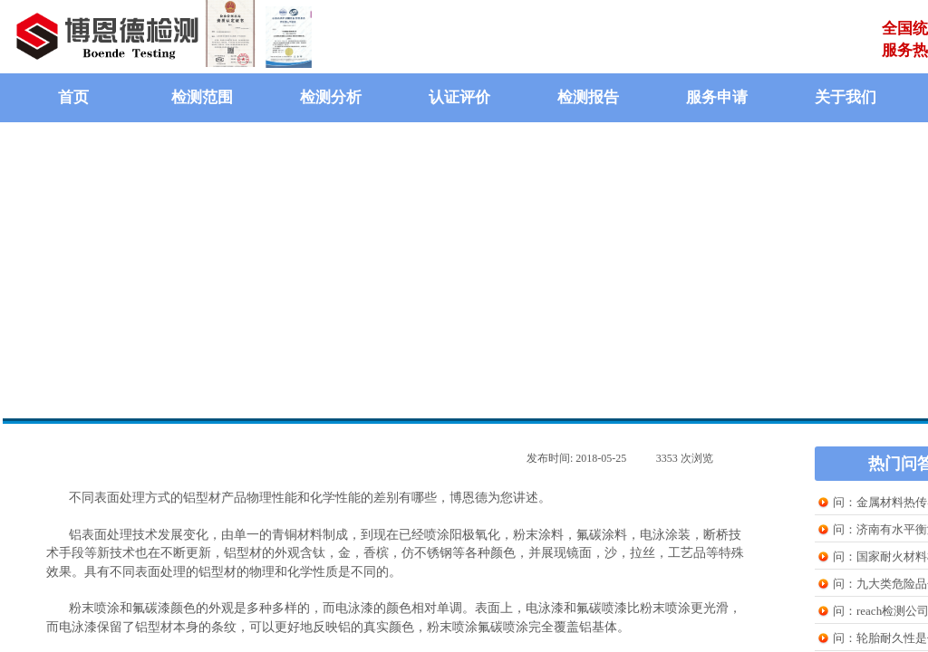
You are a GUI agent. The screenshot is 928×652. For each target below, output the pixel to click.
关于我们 (845, 97)
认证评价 (459, 97)
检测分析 (331, 97)
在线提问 (580, 365)
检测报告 (588, 97)
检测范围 (202, 97)
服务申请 (717, 97)
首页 (73, 97)
